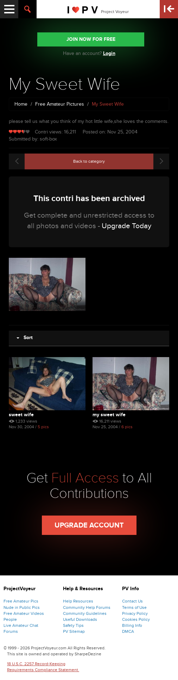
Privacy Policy (135, 613)
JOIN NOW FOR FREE (90, 39)
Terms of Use (134, 607)
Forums (11, 631)
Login (109, 53)
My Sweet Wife (109, 414)
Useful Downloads (80, 619)
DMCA (128, 631)
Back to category (89, 161)
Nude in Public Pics (22, 607)
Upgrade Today (126, 226)
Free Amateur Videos (24, 613)
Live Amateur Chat (21, 625)
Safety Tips (73, 625)
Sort (25, 338)
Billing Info (132, 625)
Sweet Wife (21, 414)
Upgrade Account (89, 525)
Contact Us (132, 601)
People (10, 619)
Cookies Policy (136, 619)
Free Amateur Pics (21, 601)
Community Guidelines (85, 613)
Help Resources (78, 601)
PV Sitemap (74, 631)
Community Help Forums (86, 607)
